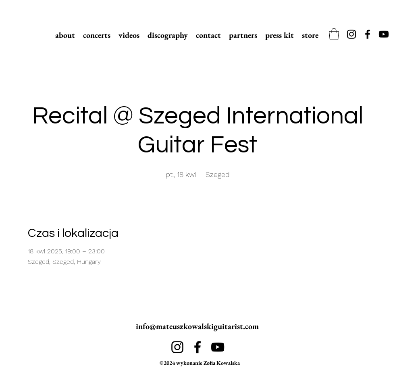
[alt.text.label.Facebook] (368, 34)
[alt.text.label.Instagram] (351, 34)
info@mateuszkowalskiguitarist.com (197, 326)
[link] (334, 34)
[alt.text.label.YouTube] (384, 34)
